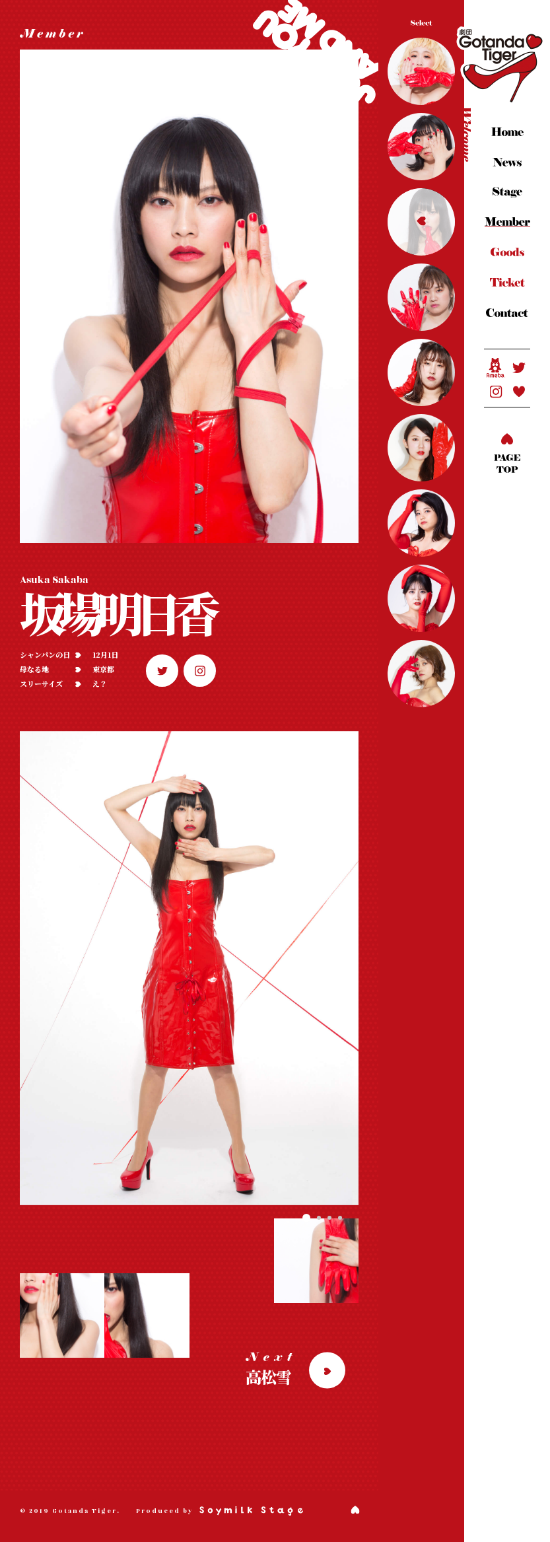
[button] (306, 1218)
